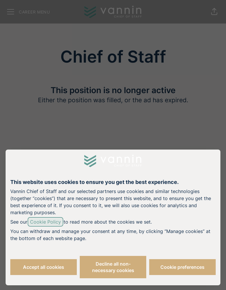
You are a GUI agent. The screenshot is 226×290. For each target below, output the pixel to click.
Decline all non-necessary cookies (113, 267)
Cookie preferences (182, 267)
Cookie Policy (45, 222)
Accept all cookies (43, 267)
